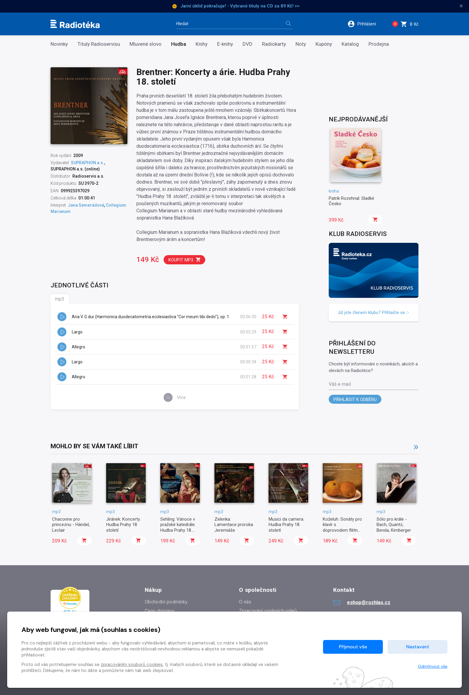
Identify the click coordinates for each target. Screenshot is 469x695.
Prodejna (378, 44)
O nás (245, 602)
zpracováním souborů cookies (132, 664)
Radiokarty (274, 44)
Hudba (178, 44)
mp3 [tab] (59, 299)
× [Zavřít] (461, 6)
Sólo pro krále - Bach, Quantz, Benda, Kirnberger (394, 524)
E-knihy (225, 44)
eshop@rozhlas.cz (361, 602)
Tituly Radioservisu (98, 44)
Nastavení (417, 647)
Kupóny (324, 44)
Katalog (350, 44)
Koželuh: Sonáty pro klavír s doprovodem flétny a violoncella (342, 527)
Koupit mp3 (184, 260)
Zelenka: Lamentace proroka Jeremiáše (233, 524)
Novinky (59, 44)
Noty (301, 44)
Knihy (202, 44)
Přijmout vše (353, 647)
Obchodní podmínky (166, 602)
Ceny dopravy (159, 611)
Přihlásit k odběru (355, 399)
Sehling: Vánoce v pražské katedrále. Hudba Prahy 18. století (178, 527)
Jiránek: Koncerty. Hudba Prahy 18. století (123, 524)
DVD (247, 44)
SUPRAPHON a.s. (87, 162)
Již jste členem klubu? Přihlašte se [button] (373, 312)
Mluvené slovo (146, 44)
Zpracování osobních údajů (268, 611)
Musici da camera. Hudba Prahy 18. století (286, 524)
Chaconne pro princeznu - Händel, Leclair (71, 524)
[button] (365, 24)
